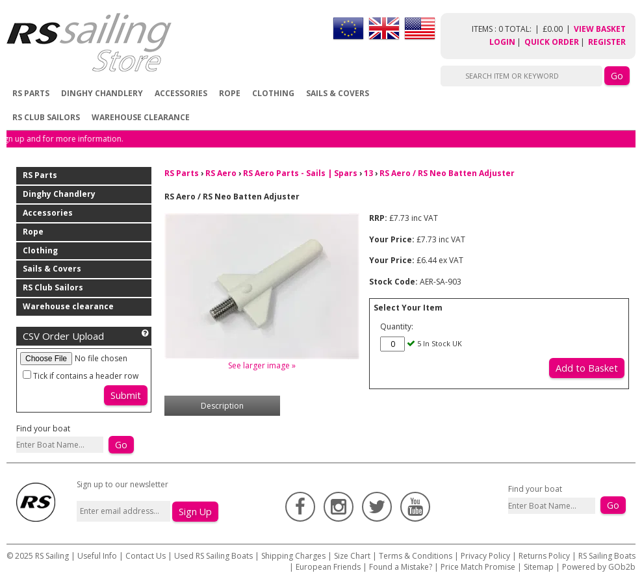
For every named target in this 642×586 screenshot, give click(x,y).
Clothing (273, 93)
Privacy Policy (485, 555)
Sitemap (539, 566)
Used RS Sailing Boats (213, 555)
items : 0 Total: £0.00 (523, 28)
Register (607, 41)
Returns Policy (544, 555)
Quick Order (551, 41)
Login (502, 41)
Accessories (181, 93)
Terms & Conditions (415, 555)
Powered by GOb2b (599, 566)
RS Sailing (52, 555)
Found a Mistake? (400, 566)
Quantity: (396, 326)
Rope (229, 93)
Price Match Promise (478, 566)
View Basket (600, 28)
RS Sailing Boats (607, 555)
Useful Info (97, 555)
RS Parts (30, 93)
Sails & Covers (337, 93)
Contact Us (146, 555)
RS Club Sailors (46, 117)
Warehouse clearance (141, 117)
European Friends (328, 566)
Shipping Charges (293, 555)
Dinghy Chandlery (102, 93)
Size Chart (352, 555)
